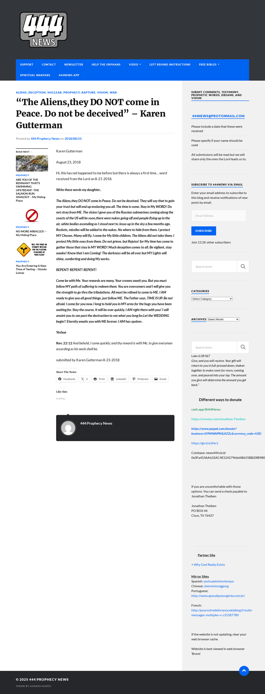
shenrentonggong (216, 586)
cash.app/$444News (206, 409)
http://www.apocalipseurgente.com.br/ (218, 595)
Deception (37, 92)
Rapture (88, 92)
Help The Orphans (106, 64)
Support (26, 64)
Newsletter (73, 64)
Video (133, 64)
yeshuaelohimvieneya (219, 581)
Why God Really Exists (209, 564)
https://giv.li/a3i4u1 (204, 443)
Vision (102, 92)
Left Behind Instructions (170, 64)
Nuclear (54, 92)
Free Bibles (208, 64)
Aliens (21, 92)
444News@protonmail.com (218, 116)
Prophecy (71, 92)
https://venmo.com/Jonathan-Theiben (218, 419)
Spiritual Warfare (35, 75)
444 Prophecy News (45, 138)
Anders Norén (40, 686)
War (113, 92)
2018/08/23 (73, 138)
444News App (69, 75)
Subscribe (203, 230)
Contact (49, 64)
